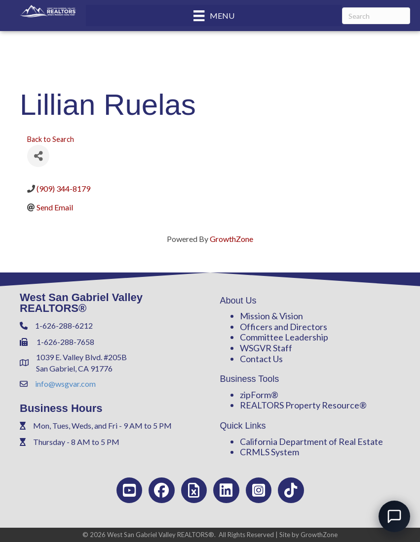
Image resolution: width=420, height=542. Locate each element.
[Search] (376, 15)
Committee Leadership (284, 337)
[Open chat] (394, 516)
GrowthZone (231, 238)
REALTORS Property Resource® (303, 405)
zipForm (255, 394)
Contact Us (261, 358)
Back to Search (50, 139)
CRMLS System (269, 451)
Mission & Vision (271, 315)
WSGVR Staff (266, 347)
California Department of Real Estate (311, 441)
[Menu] (214, 15)
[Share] (38, 156)
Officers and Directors (283, 326)
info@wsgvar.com (65, 383)
